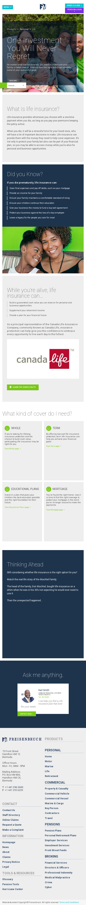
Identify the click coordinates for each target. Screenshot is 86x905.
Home (48, 756)
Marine (49, 766)
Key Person (51, 808)
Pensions (52, 824)
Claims (6, 857)
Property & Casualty (56, 788)
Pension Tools (10, 884)
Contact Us (8, 810)
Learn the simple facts (23, 387)
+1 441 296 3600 (14, 787)
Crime (48, 882)
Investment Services (57, 845)
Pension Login (74, 10)
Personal (24, 29)
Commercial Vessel (56, 798)
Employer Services (56, 840)
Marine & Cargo (54, 803)
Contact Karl (26, 714)
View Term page (54, 446)
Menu (8, 7)
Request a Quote (12, 825)
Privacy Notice (11, 862)
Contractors (52, 813)
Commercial (55, 782)
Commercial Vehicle (57, 794)
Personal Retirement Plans (60, 835)
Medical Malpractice (57, 877)
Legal (5, 867)
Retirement (51, 776)
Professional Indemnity (58, 873)
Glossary (7, 879)
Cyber (48, 887)
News (5, 847)
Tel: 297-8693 (43, 697)
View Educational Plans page (18, 507)
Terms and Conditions (69, 902)
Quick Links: (13, 81)
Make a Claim (74, 5)
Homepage (8, 842)
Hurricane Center (12, 889)
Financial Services (56, 863)
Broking (51, 856)
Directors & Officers (57, 867)
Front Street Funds (56, 850)
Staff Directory (11, 815)
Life (47, 771)
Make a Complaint (12, 830)
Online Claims (10, 820)
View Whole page (13, 449)
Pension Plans (53, 831)
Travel (49, 818)
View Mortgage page (55, 510)
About (5, 852)
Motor (48, 761)
